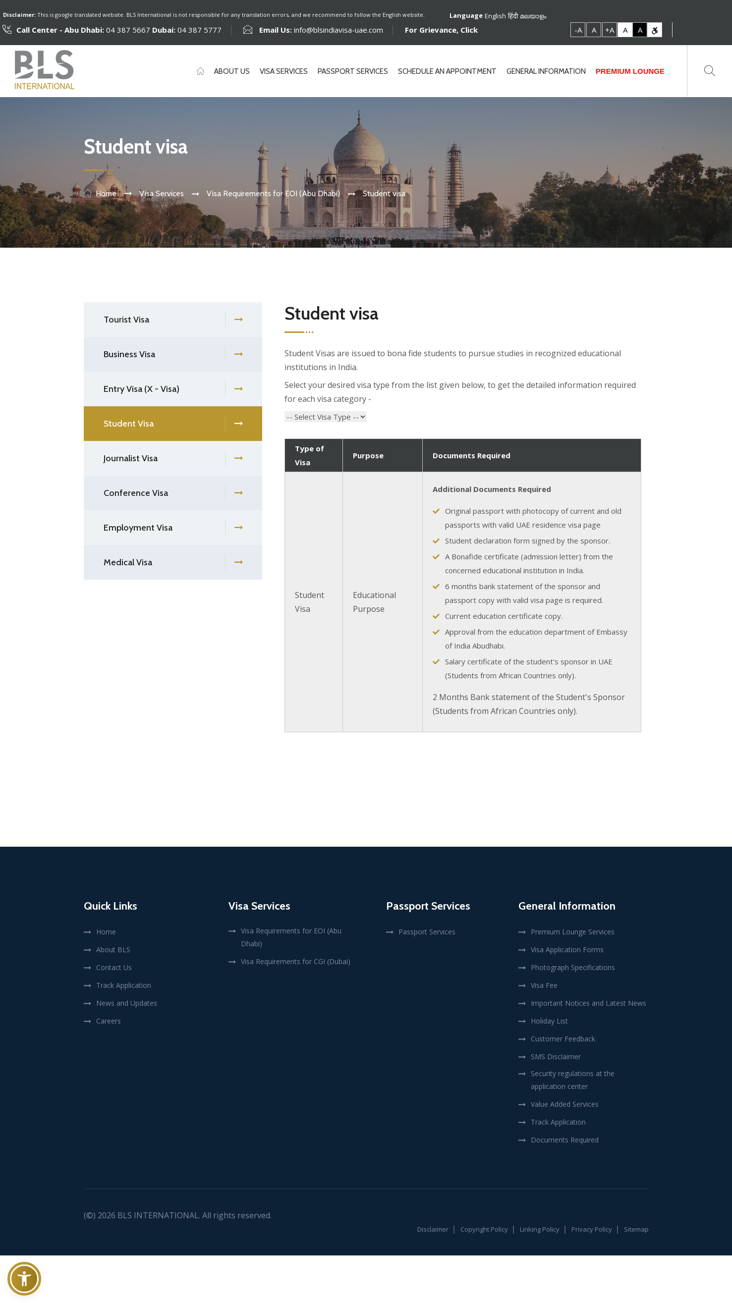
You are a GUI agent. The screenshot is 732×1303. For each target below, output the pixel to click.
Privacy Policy (591, 1229)
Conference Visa (173, 493)
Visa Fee (544, 985)
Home (106, 193)
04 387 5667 (128, 30)
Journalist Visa (173, 458)
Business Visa (173, 354)
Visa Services (284, 71)
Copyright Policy (484, 1229)
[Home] (200, 71)
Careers (108, 1021)
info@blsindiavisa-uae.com (338, 30)
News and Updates (126, 1003)
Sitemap (636, 1229)
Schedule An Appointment (447, 71)
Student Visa (173, 424)
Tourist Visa (173, 320)
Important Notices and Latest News (588, 1003)
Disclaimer (433, 1229)
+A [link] (609, 30)
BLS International (158, 1215)
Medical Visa (173, 562)
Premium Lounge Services (573, 931)
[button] (24, 1278)
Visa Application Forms (567, 949)
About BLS (113, 949)
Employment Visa (173, 528)
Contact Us (114, 967)
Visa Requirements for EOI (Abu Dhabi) (291, 937)
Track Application (123, 985)
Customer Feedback (563, 1038)
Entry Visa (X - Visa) (173, 389)
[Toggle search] (709, 70)
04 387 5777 (198, 30)
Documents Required (565, 1139)
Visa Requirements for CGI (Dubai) (295, 961)
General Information (546, 71)
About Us (232, 71)
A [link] (594, 30)
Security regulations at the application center (573, 1080)
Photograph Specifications (573, 967)
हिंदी (513, 15)
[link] (654, 29)
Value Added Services (565, 1104)
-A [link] (578, 30)
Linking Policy (540, 1229)
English (495, 15)
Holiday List (549, 1021)
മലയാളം (533, 15)
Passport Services (353, 71)
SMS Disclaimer (556, 1056)
